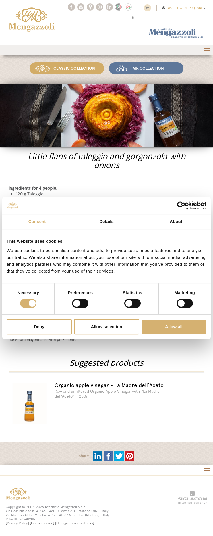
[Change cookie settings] (74, 523)
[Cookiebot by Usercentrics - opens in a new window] (181, 205)
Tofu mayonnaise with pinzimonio (47, 339)
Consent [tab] (37, 221)
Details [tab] (106, 221)
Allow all (174, 326)
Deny (39, 326)
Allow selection (106, 326)
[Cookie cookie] (42, 523)
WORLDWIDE (183, 8)
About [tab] (176, 221)
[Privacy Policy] (17, 523)
